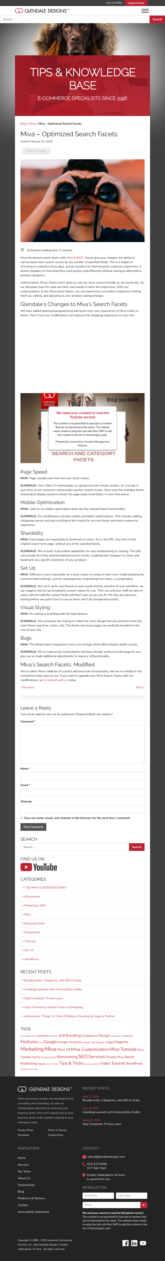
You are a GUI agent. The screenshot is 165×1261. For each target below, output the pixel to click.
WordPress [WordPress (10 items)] (134, 1063)
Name (25, 769)
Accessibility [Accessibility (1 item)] (25, 1036)
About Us (24, 1178)
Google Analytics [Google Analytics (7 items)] (70, 1042)
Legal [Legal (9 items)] (109, 1042)
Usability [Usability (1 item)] (95, 1064)
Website (26, 802)
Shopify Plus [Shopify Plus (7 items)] (115, 1057)
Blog (23, 124)
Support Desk (136, 3)
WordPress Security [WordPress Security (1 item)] (29, 1069)
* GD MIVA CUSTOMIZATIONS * (45, 888)
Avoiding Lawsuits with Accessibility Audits (53, 989)
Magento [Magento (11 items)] (121, 1042)
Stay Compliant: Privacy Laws (43, 998)
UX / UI (29, 950)
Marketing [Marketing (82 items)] (32, 1049)
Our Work (24, 1171)
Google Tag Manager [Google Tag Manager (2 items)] (94, 1042)
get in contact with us (53, 680)
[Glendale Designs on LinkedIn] (134, 1246)
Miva (32, 124)
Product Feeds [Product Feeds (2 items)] (48, 1057)
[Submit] (143, 1205)
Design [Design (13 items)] (104, 1035)
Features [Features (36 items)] (29, 1042)
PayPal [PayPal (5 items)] (36, 1057)
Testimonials (26, 1185)
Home (22, 1158)
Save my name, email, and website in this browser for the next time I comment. (77, 818)
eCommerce (32, 897)
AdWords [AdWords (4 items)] (43, 1036)
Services (23, 1165)
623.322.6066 (114, 3)
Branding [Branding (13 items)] (73, 1035)
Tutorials (30, 941)
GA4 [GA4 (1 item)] (41, 1042)
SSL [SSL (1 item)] (49, 1064)
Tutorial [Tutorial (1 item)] (87, 1064)
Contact (23, 1205)
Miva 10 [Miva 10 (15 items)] (63, 1049)
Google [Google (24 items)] (50, 1042)
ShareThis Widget (36, 151)
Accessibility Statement (33, 1212)
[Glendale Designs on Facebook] (125, 1246)
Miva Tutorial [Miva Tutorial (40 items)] (123, 1049)
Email (25, 785)
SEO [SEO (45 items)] (83, 1056)
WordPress (31, 959)
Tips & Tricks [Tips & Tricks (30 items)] (71, 1063)
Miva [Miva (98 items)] (50, 1049)
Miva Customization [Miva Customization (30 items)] (90, 1049)
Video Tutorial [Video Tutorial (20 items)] (112, 1063)
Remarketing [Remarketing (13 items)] (67, 1056)
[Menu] (145, 11)
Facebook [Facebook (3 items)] (127, 1036)
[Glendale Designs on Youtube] (143, 1246)
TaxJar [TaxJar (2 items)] (54, 1063)
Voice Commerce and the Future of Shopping (53, 1007)
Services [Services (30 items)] (97, 1057)
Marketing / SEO (35, 906)
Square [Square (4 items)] (42, 1064)
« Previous (27, 687)
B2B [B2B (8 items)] (62, 1035)
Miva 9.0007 (75, 258)
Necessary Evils (34, 923)
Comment (27, 722)
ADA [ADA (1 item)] (34, 1036)
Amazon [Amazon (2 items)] (53, 1035)
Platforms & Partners (31, 1198)
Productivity (32, 932)
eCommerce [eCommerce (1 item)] (116, 1036)
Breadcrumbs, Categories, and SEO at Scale (52, 980)
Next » (140, 687)
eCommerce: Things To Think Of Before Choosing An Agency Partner (69, 1016)
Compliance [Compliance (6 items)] (90, 1036)
